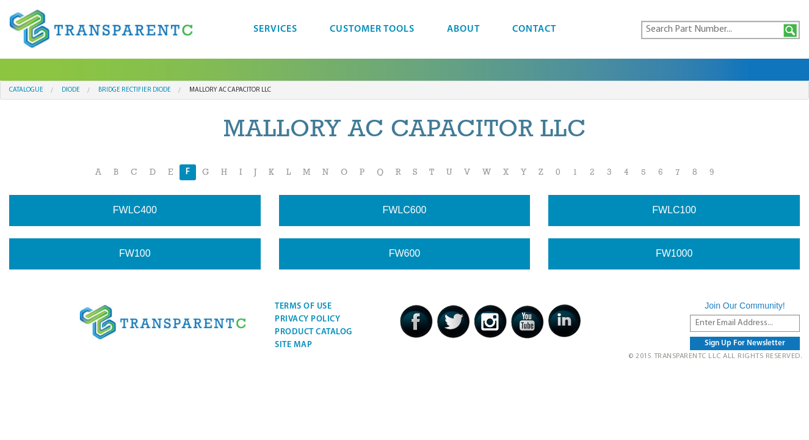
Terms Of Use (303, 306)
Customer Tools (372, 29)
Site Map (293, 345)
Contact (534, 29)
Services (275, 29)
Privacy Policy (307, 319)
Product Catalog (313, 332)
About (463, 29)
